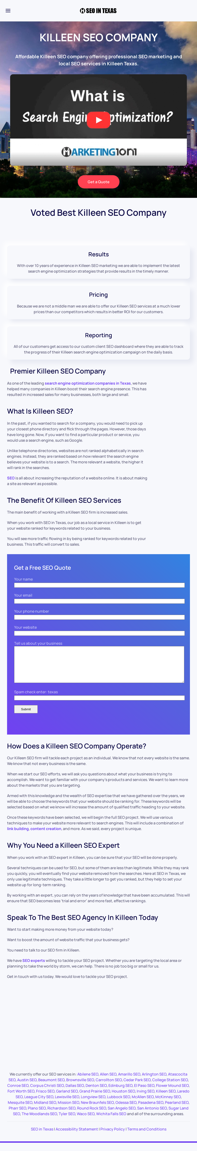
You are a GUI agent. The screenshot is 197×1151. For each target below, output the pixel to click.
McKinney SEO (168, 1103)
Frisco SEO (45, 1098)
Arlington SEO (154, 1081)
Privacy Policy (112, 1136)
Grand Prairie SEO (94, 1098)
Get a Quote (99, 181)
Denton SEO (96, 1092)
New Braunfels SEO (97, 1109)
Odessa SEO (125, 1109)
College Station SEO (170, 1086)
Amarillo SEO (129, 1081)
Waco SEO (85, 1120)
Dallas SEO (75, 1092)
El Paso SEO (144, 1092)
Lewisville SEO (67, 1103)
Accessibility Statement (77, 1136)
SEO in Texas (42, 1136)
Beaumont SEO (51, 1086)
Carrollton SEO (109, 1086)
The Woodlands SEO (39, 1120)
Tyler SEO (67, 1120)
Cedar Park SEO (137, 1086)
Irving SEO (145, 1098)
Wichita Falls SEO (111, 1120)
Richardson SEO (61, 1115)
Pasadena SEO (150, 1109)
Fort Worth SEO (21, 1098)
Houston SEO (123, 1098)
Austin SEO (27, 1086)
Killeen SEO (166, 1098)
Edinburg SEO (120, 1092)
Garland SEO (67, 1098)
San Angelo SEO (121, 1115)
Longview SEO (93, 1103)
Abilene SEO (87, 1081)
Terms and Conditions (146, 1136)
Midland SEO (45, 1109)
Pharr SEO (17, 1115)
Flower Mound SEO (172, 1092)
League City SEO (38, 1103)
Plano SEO (37, 1115)
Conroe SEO (18, 1092)
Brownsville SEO (80, 1086)
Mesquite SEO (20, 1109)
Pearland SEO (177, 1109)
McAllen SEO (143, 1103)
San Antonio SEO (152, 1115)
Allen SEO (108, 1081)
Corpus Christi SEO (47, 1092)
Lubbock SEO (118, 1103)
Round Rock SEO (91, 1115)
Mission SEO (68, 1109)
